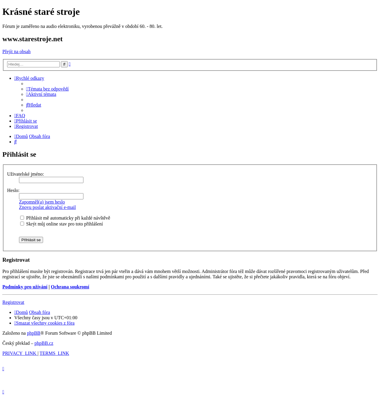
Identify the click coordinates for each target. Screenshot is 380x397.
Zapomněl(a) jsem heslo (42, 201)
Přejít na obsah (16, 51)
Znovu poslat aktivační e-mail (47, 207)
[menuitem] (47, 88)
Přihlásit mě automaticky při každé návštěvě (65, 217)
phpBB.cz (43, 343)
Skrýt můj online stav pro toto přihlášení (61, 223)
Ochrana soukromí (70, 286)
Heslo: (13, 190)
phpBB (33, 333)
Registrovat (13, 302)
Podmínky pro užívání (25, 286)
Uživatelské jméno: (25, 174)
